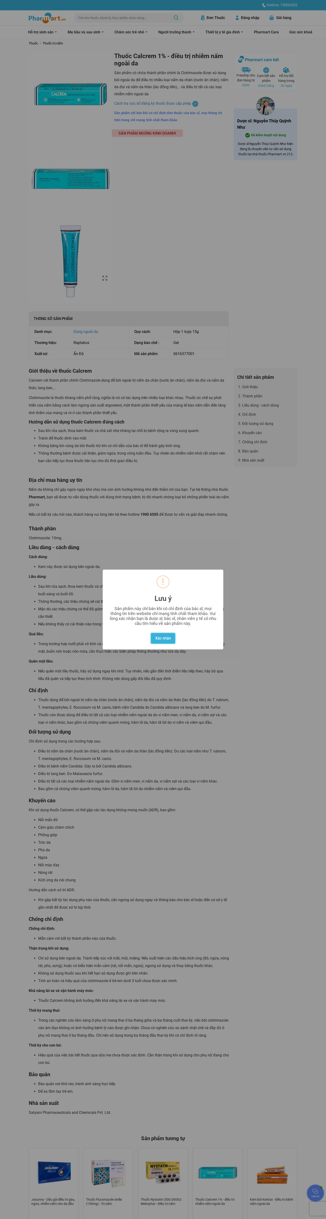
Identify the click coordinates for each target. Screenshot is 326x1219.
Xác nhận (163, 638)
